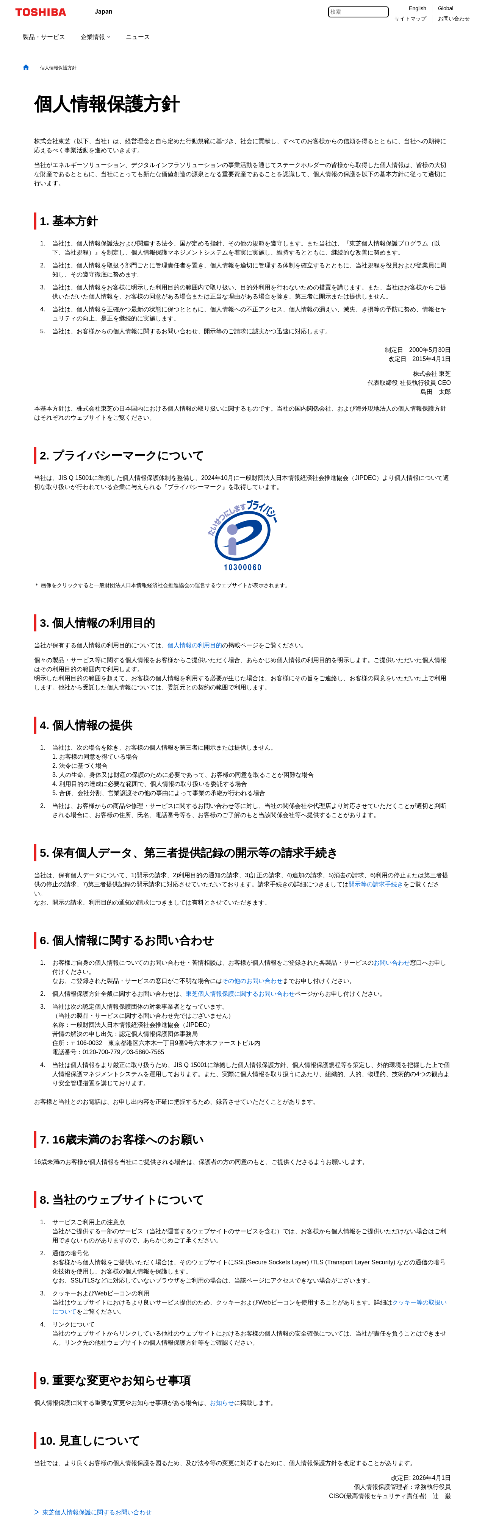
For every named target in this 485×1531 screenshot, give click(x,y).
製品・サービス (44, 37)
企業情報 (95, 37)
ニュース (138, 37)
